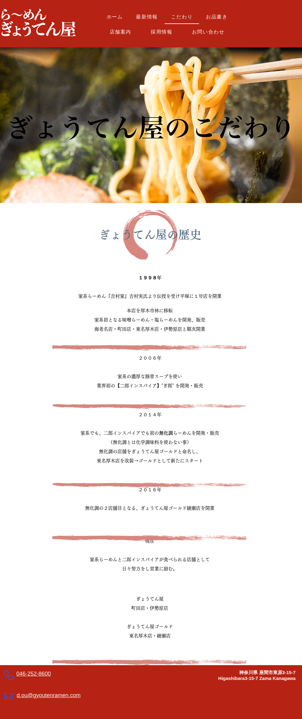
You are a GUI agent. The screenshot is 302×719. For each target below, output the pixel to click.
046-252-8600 (33, 674)
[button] (217, 17)
